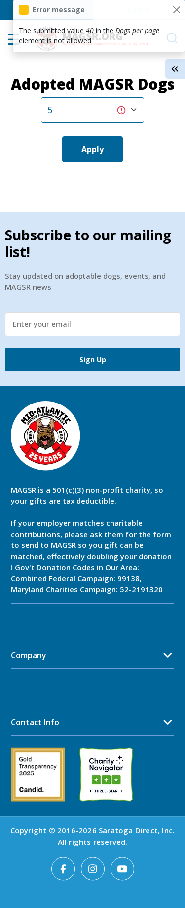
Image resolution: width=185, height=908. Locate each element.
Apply (92, 149)
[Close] (176, 9)
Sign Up (92, 359)
